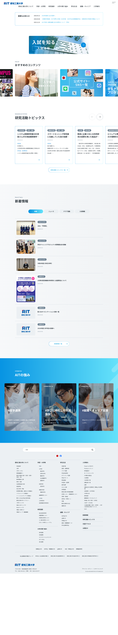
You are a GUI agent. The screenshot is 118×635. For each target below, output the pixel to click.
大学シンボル (19, 532)
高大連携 (41, 603)
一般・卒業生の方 (69, 610)
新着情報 (85, 576)
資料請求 (86, 557)
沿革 (17, 530)
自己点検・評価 (20, 550)
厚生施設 (64, 541)
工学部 (80, 192)
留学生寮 (64, 546)
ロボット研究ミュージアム (45, 584)
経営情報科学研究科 (44, 564)
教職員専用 (79, 610)
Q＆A (85, 570)
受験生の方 (39, 610)
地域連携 (41, 596)
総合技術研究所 (42, 574)
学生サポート (65, 539)
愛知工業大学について (25, 68)
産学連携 (41, 594)
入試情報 (82, 273)
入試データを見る (88, 564)
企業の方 (64, 579)
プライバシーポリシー (87, 630)
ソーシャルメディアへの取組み (23, 557)
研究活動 (87, 192)
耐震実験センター (43, 577)
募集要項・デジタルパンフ (90, 559)
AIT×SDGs (41, 601)
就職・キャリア (85, 68)
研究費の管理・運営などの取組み (24, 552)
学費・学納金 (65, 558)
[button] (100, 178)
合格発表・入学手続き (89, 552)
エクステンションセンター (45, 598)
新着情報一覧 (58, 405)
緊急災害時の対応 (66, 565)
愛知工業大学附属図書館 (67, 553)
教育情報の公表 (20, 541)
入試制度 (86, 539)
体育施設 (64, 551)
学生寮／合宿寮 (65, 544)
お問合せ (85, 590)
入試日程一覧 (87, 541)
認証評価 (18, 548)
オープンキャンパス (89, 534)
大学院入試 (86, 555)
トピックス (42, 283)
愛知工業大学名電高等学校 (57, 617)
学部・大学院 (40, 68)
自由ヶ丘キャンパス (21, 566)
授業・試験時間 (65, 530)
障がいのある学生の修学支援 (23, 559)
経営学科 (42, 547)
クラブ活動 (66, 273)
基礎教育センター (43, 556)
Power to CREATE (88, 527)
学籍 (63, 562)
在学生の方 (64, 577)
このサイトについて (98, 630)
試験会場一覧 (87, 544)
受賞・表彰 (30, 192)
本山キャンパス (20, 569)
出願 (85, 546)
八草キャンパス (20, 564)
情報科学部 (52, 192)
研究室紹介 (86, 532)
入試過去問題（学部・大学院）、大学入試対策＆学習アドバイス (93, 567)
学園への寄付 (19, 571)
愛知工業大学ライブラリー (22, 562)
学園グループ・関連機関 (22, 573)
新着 (35, 273)
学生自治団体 (65, 534)
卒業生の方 (64, 582)
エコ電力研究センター (44, 581)
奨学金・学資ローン (66, 560)
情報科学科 (42, 553)
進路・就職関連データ (67, 584)
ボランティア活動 (66, 537)
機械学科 (42, 537)
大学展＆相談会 (88, 537)
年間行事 (64, 527)
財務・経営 (19, 543)
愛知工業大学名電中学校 (72, 617)
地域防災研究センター (44, 579)
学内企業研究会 (65, 586)
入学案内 (97, 68)
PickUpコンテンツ (88, 530)
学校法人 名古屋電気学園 (41, 617)
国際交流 (64, 567)
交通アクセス (87, 585)
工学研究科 (21, 192)
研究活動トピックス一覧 (58, 231)
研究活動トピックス (89, 581)
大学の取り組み (62, 68)
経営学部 (41, 545)
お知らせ (41, 338)
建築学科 (42, 542)
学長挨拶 (18, 527)
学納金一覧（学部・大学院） (91, 562)
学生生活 (74, 68)
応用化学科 (42, 535)
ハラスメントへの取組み (22, 555)
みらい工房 (64, 548)
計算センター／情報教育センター (69, 555)
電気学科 (42, 532)
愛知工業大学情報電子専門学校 (89, 617)
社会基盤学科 (43, 539)
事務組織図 (19, 534)
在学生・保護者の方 (49, 610)
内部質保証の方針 (20, 545)
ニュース (51, 273)
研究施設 (51, 68)
